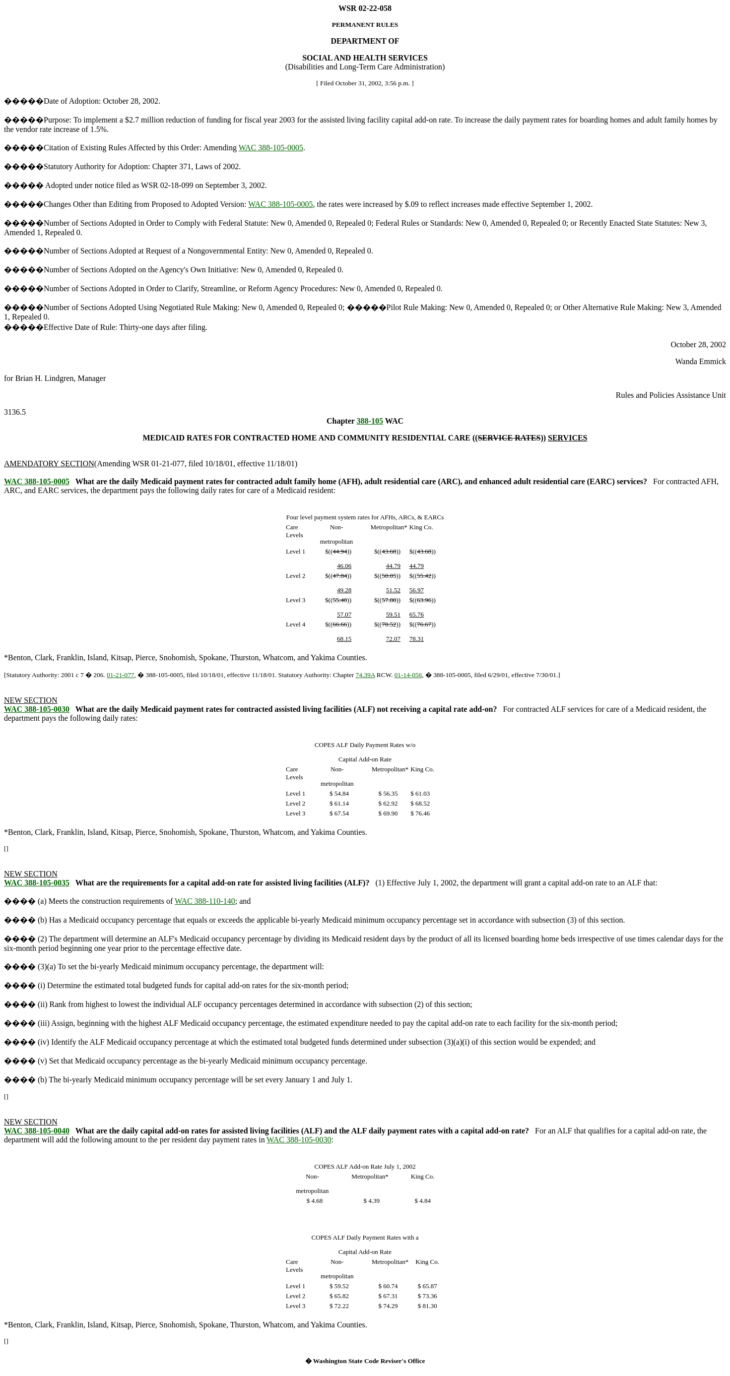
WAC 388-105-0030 (36, 709)
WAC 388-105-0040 (36, 1130)
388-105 (370, 421)
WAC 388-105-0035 (36, 882)
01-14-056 (408, 675)
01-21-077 (120, 675)
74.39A (365, 675)
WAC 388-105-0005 (271, 147)
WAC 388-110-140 (205, 901)
